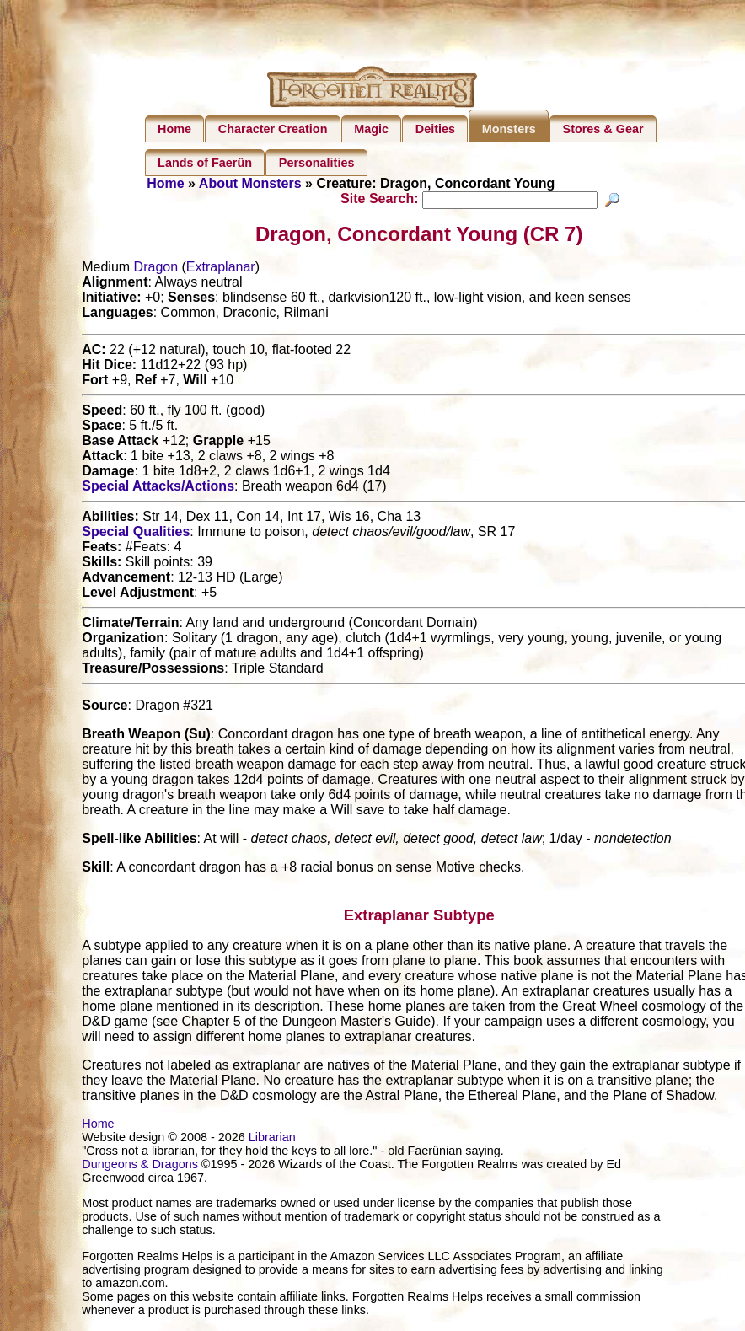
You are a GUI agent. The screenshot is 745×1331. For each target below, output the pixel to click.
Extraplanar (220, 269)
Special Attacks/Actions (158, 488)
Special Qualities (136, 534)
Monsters (509, 129)
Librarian (272, 1139)
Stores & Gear (603, 129)
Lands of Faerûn (205, 162)
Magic (371, 129)
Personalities (317, 162)
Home (174, 129)
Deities (435, 129)
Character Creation (273, 129)
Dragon (156, 269)
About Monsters (250, 183)
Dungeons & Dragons (140, 1166)
